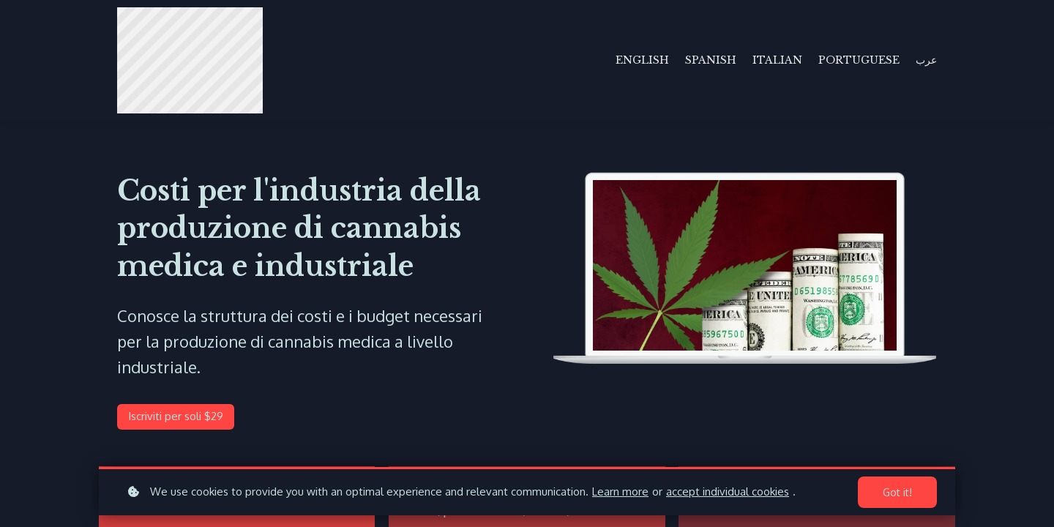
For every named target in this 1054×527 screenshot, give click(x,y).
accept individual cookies (727, 491)
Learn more (620, 491)
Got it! (897, 492)
